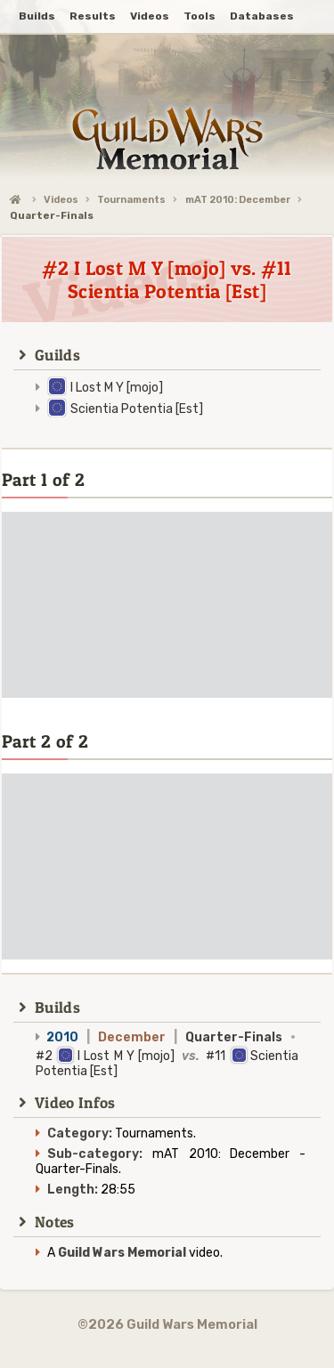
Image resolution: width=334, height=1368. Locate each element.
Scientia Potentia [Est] (136, 409)
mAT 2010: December (237, 200)
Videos (61, 200)
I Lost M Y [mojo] (116, 387)
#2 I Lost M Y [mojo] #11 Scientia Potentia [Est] (167, 1054)
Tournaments (131, 200)
